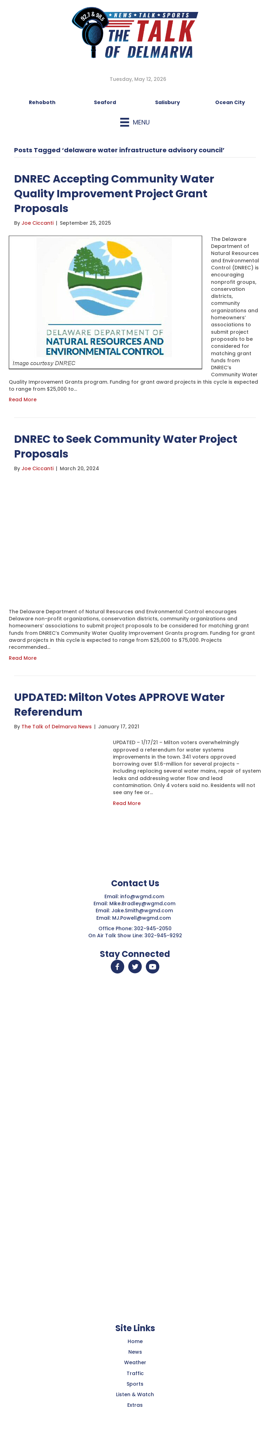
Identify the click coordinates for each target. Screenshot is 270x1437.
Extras (135, 1405)
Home (135, 1341)
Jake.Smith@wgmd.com (142, 910)
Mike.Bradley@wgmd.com (142, 903)
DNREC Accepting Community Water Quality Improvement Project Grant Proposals (114, 194)
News (135, 1351)
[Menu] (134, 122)
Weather (135, 1362)
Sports (135, 1383)
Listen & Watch (135, 1394)
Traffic (135, 1373)
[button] (117, 966)
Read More (23, 399)
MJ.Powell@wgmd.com (143, 917)
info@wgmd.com (143, 896)
